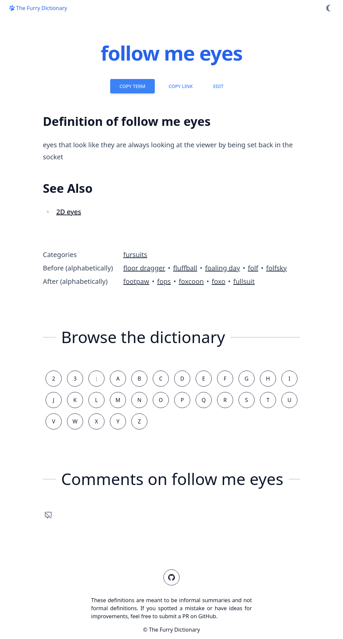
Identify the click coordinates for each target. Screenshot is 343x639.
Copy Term (132, 86)
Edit (218, 86)
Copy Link (180, 86)
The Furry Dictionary (37, 8)
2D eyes (68, 211)
